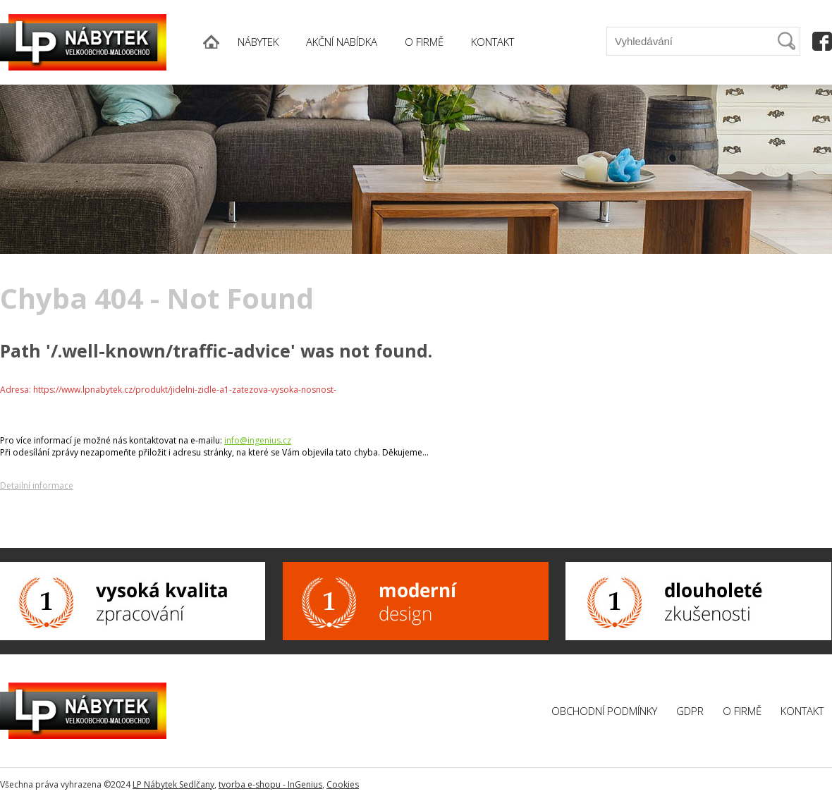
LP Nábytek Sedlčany (173, 784)
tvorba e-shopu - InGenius (270, 784)
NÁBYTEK (258, 42)
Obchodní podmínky (604, 711)
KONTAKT (492, 42)
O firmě (742, 711)
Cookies (342, 784)
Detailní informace (36, 485)
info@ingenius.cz (257, 440)
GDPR (690, 711)
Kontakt (802, 711)
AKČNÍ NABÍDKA (341, 42)
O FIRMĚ (424, 42)
